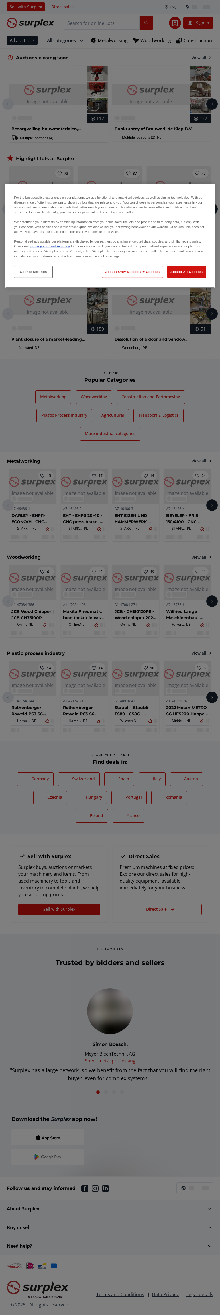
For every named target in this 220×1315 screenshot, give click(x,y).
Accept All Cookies (186, 271)
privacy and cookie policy (50, 246)
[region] (110, 236)
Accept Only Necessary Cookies (132, 271)
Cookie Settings (33, 271)
